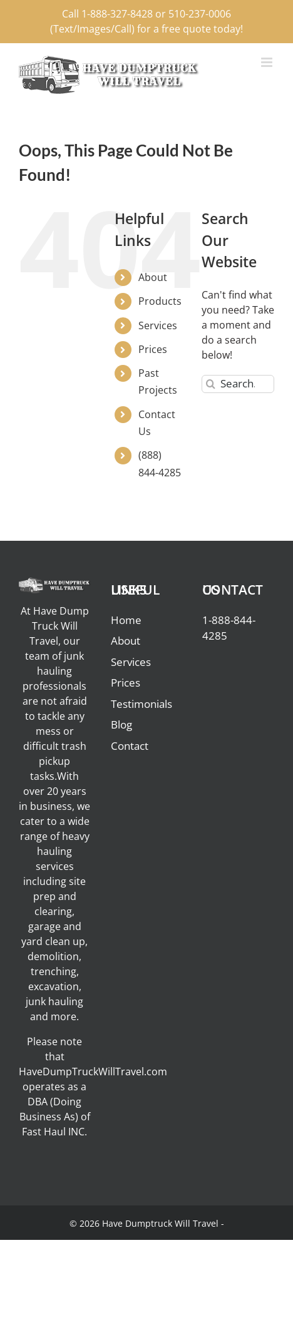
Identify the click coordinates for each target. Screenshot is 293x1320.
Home (126, 620)
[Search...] (238, 384)
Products (160, 301)
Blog (121, 724)
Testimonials (141, 704)
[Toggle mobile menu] (267, 62)
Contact (129, 746)
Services (157, 325)
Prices (152, 349)
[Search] (211, 384)
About (152, 277)
